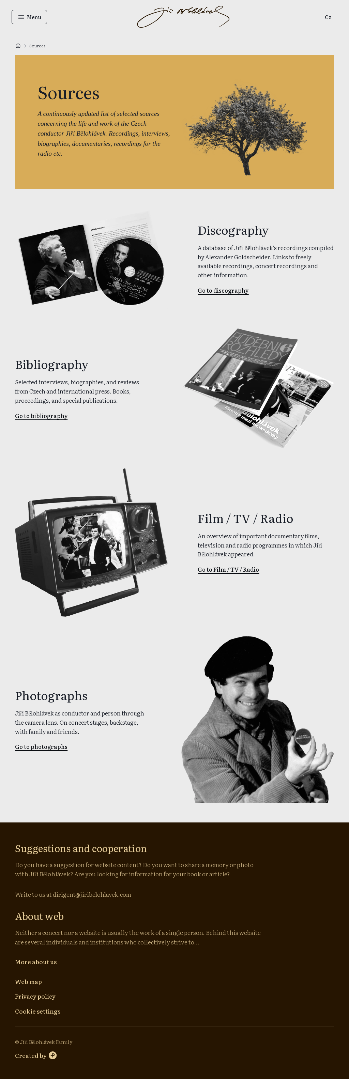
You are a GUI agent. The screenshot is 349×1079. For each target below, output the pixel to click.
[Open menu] (32, 17)
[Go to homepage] (183, 17)
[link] (325, 17)
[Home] (18, 46)
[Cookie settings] (37, 1010)
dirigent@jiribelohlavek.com (93, 894)
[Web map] (28, 981)
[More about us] (36, 961)
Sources (37, 46)
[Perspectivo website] (36, 1055)
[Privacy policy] (35, 996)
